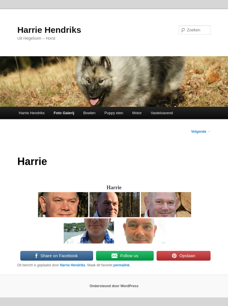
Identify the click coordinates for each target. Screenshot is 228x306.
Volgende (201, 132)
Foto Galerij (64, 113)
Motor (137, 113)
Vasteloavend (162, 113)
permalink (121, 265)
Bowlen (89, 113)
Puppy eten (114, 113)
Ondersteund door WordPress (113, 286)
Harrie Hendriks (49, 30)
